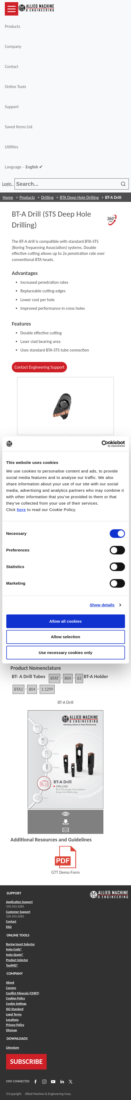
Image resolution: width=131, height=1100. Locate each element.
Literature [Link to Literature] (12, 1047)
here (21, 509)
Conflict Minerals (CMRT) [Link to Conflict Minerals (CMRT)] (22, 993)
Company (13, 46)
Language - (24, 167)
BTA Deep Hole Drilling (79, 197)
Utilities (11, 146)
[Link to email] (66, 829)
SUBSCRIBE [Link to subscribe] (26, 1061)
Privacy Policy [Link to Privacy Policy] (15, 1025)
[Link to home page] (36, 9)
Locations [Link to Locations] (12, 1020)
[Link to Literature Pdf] (66, 813)
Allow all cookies (65, 621)
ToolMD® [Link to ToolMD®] (12, 965)
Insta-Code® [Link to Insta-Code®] (14, 949)
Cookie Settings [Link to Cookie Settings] (16, 1004)
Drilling (47, 197)
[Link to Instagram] (44, 1081)
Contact (11, 66)
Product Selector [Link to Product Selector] (17, 960)
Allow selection (65, 636)
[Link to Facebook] (35, 1081)
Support (12, 106)
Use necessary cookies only (65, 652)
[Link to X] (70, 1081)
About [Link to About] (10, 982)
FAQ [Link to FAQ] (9, 927)
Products (12, 26)
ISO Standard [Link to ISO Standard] (15, 1009)
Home (8, 197)
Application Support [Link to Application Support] (19, 902)
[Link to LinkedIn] (61, 1081)
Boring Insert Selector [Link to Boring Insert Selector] (20, 944)
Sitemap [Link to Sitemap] (11, 1030)
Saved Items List (18, 126)
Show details (102, 605)
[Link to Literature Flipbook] (66, 759)
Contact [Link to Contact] (11, 921)
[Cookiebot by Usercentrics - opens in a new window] (101, 443)
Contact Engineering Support (39, 367)
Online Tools (15, 86)
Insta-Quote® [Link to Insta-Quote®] (15, 955)
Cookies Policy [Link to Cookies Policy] (15, 998)
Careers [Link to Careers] (11, 988)
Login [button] (7, 183)
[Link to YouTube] (52, 1081)
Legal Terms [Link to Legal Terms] (14, 1014)
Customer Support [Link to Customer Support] (18, 912)
